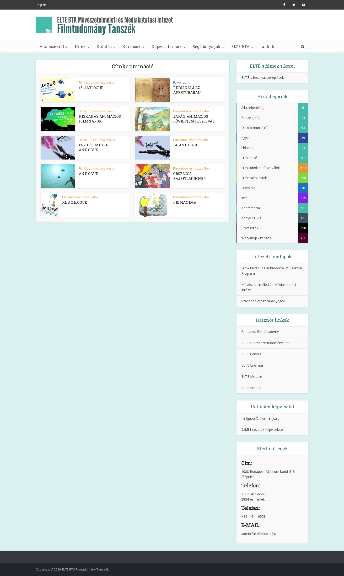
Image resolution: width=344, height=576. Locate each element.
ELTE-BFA (240, 46)
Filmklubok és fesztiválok (97, 82)
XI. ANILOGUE (74, 202)
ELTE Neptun (251, 387)
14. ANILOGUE (185, 145)
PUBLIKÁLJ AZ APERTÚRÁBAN (187, 90)
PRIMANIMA (184, 202)
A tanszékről (51, 46)
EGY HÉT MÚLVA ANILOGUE (93, 147)
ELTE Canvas (251, 354)
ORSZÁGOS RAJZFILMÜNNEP (189, 176)
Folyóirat (179, 82)
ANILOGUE (88, 173)
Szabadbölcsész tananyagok (263, 301)
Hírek (80, 46)
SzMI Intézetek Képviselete (262, 429)
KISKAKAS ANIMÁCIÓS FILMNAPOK (100, 118)
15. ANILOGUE (91, 87)
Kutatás (104, 46)
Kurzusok (131, 46)
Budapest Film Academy (260, 331)
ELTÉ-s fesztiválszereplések (262, 77)
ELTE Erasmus (252, 365)
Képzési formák (166, 46)
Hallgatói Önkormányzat (260, 418)
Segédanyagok (206, 46)
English (41, 5)
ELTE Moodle (251, 376)
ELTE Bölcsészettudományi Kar (265, 343)
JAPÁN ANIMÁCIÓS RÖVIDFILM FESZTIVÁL (194, 118)
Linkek (267, 46)
